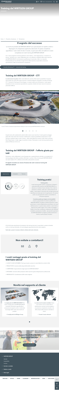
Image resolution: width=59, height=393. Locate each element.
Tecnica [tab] (23, 174)
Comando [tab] (15, 174)
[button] (22, 130)
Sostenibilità (6, 361)
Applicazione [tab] (6, 174)
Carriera (5, 363)
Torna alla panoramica (29, 345)
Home (2, 39)
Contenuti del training (21, 67)
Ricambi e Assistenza (11, 39)
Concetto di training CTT (9, 67)
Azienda (5, 359)
